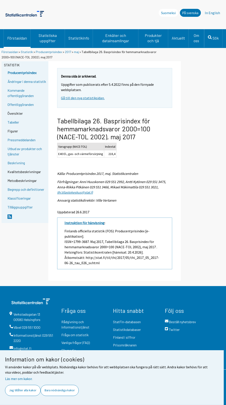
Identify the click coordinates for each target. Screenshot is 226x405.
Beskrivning (16, 163)
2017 (68, 52)
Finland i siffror (124, 337)
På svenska (190, 13)
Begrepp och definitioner (26, 189)
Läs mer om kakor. (18, 378)
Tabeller (13, 122)
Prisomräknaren (125, 345)
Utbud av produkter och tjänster (25, 151)
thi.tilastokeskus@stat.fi (75, 192)
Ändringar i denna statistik (27, 81)
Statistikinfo (78, 38)
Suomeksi (168, 13)
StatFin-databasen (127, 322)
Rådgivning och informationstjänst (75, 324)
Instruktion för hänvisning (84, 223)
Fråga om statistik (75, 335)
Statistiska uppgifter (48, 38)
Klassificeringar (19, 198)
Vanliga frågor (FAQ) (75, 342)
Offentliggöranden (21, 104)
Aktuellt (178, 38)
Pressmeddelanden (22, 140)
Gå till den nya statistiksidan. (83, 98)
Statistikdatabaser (127, 329)
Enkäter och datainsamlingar (115, 38)
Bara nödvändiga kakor (60, 390)
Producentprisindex (49, 52)
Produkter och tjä (153, 38)
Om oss (196, 38)
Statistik (27, 52)
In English (212, 13)
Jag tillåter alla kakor (22, 390)
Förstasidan (17, 38)
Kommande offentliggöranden (21, 93)
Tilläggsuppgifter (20, 207)
